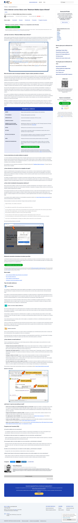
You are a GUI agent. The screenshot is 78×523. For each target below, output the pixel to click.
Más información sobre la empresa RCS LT (39, 488)
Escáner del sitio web (70, 508)
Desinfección (27, 20)
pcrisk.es (15, 509)
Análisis (40, 2)
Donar (39, 493)
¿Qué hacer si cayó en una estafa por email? (14, 280)
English (58, 32)
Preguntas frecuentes (43, 20)
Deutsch (58, 36)
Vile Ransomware (59, 56)
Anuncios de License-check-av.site (63, 58)
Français (58, 33)
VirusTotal (34, 124)
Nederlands (59, 39)
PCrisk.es (6, 6)
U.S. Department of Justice (27, 423)
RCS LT (19, 30)
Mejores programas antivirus (51, 509)
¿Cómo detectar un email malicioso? (12, 278)
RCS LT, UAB (6, 506)
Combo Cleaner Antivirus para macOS (43, 197)
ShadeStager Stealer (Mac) (61, 50)
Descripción (14, 20)
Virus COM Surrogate (60, 70)
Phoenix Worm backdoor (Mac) (62, 52)
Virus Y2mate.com (60, 72)
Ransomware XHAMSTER (61, 66)
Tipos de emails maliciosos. (11, 276)
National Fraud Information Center (15, 423)
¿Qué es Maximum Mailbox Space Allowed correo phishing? (17, 274)
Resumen (21, 20)
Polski (58, 40)
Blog (44, 2)
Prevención (34, 20)
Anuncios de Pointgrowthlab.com (63, 54)
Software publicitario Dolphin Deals (63, 68)
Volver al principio (50, 478)
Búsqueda (68, 509)
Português (59, 37)
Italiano (58, 34)
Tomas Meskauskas (10, 16)
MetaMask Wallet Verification (39, 164)
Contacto (59, 508)
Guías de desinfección (33, 2)
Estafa (6, 12)
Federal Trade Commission (39, 415)
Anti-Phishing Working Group (36, 422)
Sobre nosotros (65, 22)
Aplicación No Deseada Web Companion (64, 74)
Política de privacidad (66, 517)
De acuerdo (69, 519)
